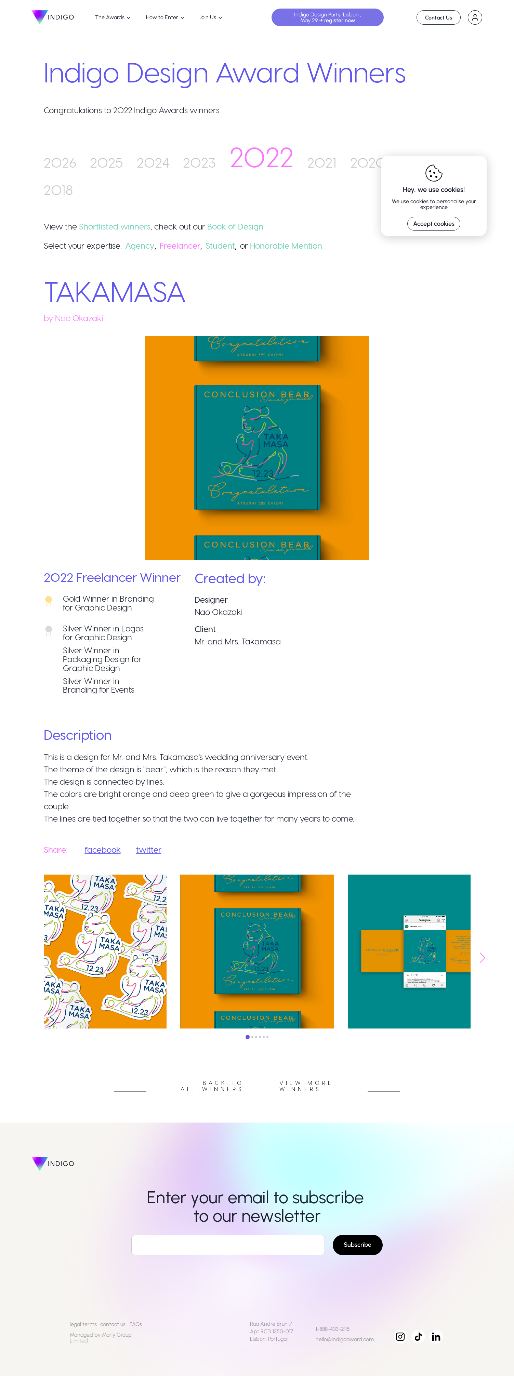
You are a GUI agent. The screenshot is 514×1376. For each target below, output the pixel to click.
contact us (113, 1324)
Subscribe (357, 1244)
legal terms (83, 1324)
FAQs (136, 1324)
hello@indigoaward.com (345, 1339)
